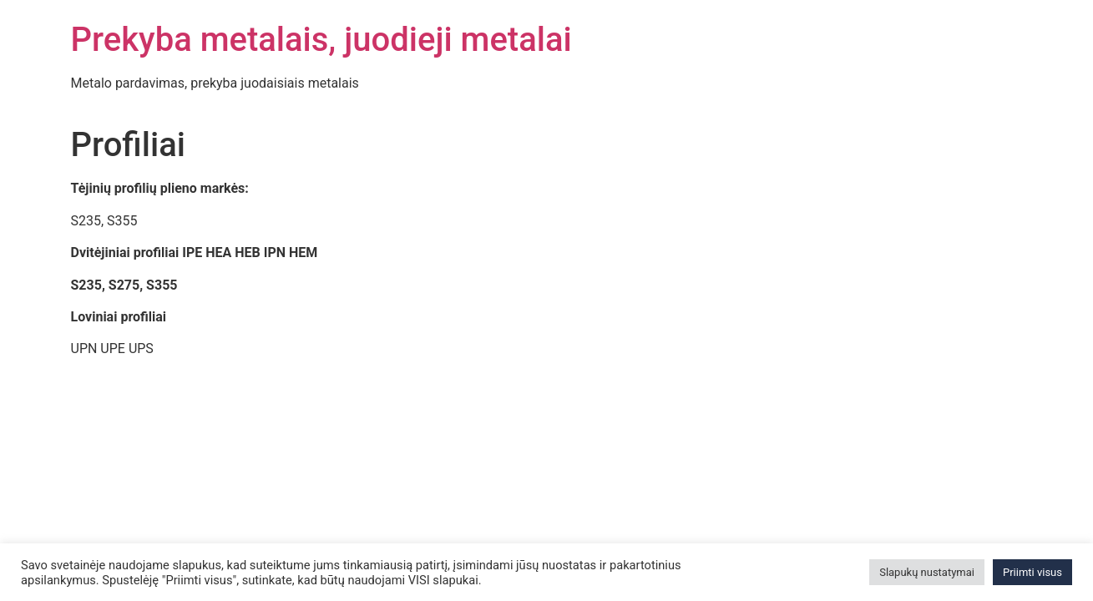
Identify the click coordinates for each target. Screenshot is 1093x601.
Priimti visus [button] (1032, 572)
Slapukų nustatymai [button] (926, 572)
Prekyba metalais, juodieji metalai (321, 39)
